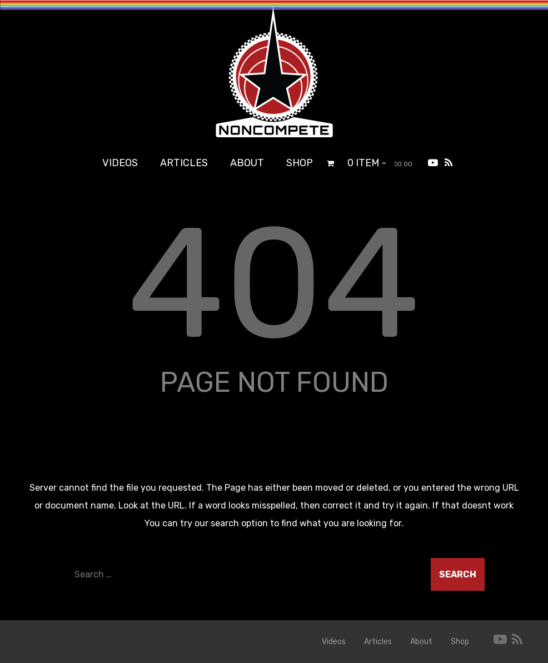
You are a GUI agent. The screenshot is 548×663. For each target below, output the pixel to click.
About (247, 163)
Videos (120, 163)
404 (274, 283)
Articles (184, 163)
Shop (299, 163)
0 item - (379, 163)
